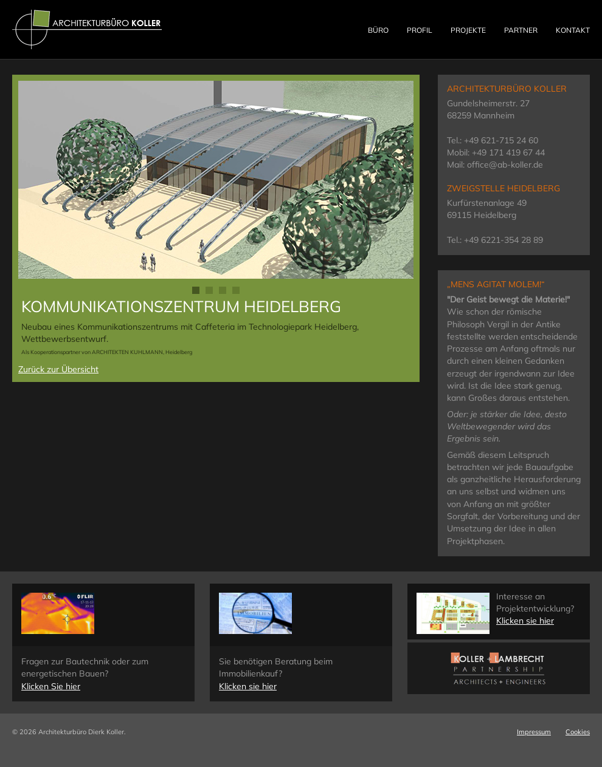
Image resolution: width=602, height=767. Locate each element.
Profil (419, 30)
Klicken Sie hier (50, 686)
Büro (378, 30)
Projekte (468, 30)
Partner (521, 30)
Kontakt (573, 30)
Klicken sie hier (248, 686)
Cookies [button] (578, 732)
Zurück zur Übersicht (58, 369)
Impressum (534, 732)
